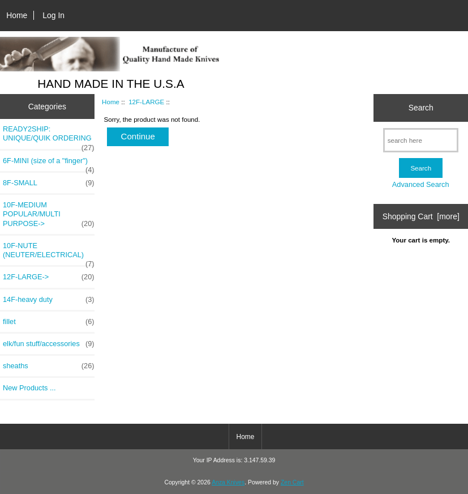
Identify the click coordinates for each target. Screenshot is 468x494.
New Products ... (29, 388)
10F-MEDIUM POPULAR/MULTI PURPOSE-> (49, 214)
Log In (53, 15)
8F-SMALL (49, 183)
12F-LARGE (146, 101)
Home (16, 15)
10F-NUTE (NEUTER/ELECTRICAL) (49, 253)
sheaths (49, 365)
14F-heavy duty (49, 299)
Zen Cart (292, 482)
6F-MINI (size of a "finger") (49, 163)
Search (421, 107)
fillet (49, 321)
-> (49, 277)
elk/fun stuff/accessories (49, 343)
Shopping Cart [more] (421, 216)
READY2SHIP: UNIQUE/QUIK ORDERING (49, 136)
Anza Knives (228, 482)
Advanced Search (420, 184)
